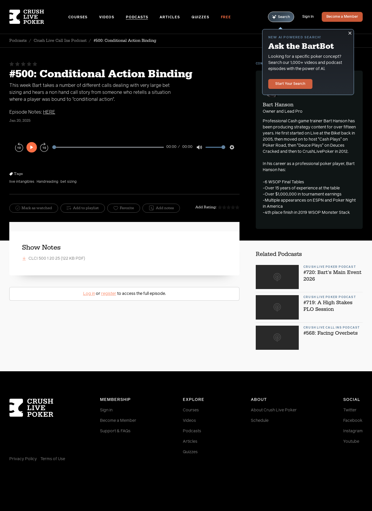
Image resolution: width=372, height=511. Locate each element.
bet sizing (68, 182)
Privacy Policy (23, 459)
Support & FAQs (115, 431)
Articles (170, 17)
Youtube (351, 442)
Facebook (352, 421)
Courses (78, 17)
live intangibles (21, 182)
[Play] (31, 147)
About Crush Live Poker (274, 410)
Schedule (260, 421)
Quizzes (200, 17)
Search (281, 17)
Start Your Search (290, 84)
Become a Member (342, 17)
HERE (49, 112)
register (108, 294)
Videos (106, 17)
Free (226, 17)
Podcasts (137, 17)
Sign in (106, 410)
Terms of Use (52, 459)
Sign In (308, 17)
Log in (89, 294)
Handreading (47, 182)
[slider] (108, 147)
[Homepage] (38, 16)
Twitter (350, 410)
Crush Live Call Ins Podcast (60, 41)
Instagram (353, 431)
